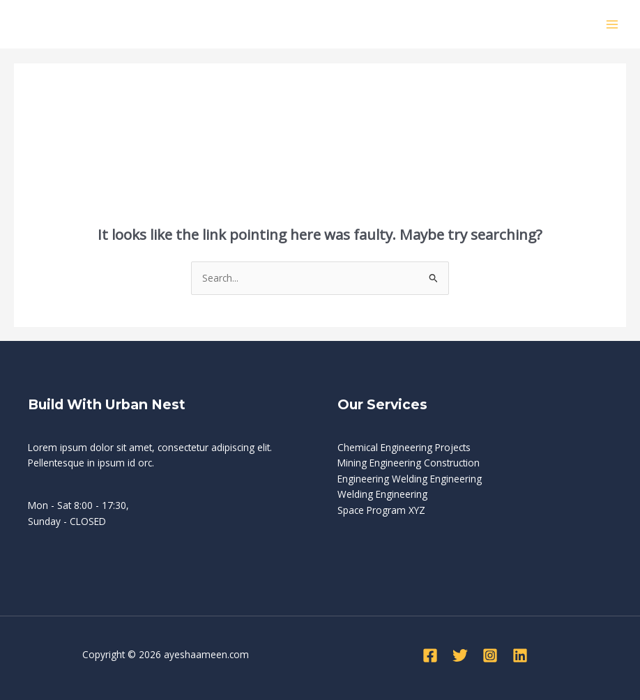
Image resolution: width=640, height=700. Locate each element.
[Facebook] (430, 655)
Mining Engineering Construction (408, 462)
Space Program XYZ (381, 510)
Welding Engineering (382, 494)
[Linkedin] (520, 655)
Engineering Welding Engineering (409, 478)
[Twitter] (460, 655)
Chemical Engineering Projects (404, 447)
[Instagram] (490, 655)
